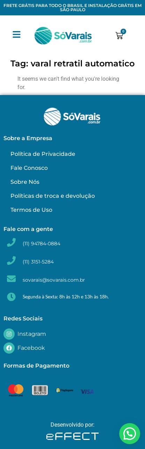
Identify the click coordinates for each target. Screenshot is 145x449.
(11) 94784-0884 (41, 243)
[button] (129, 433)
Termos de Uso (31, 210)
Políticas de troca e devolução (52, 196)
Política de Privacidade (42, 154)
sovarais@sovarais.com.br (54, 280)
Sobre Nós (24, 182)
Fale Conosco (29, 168)
